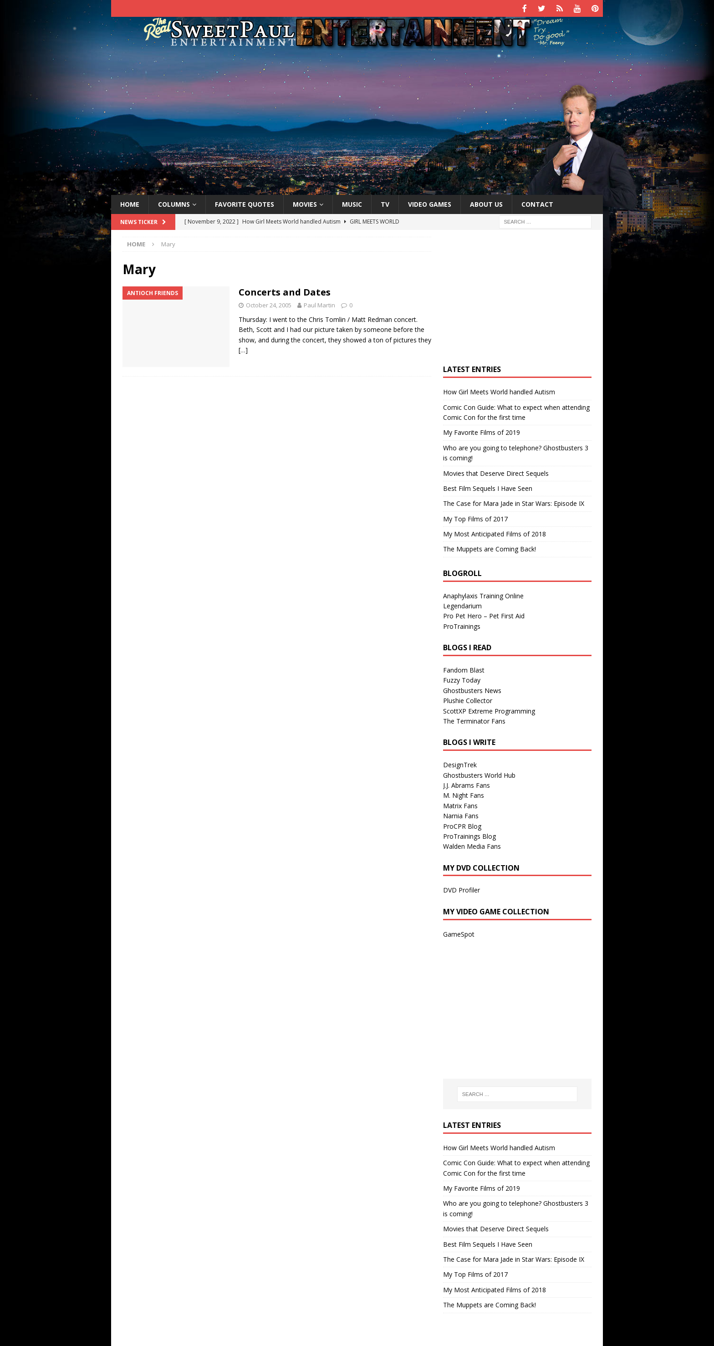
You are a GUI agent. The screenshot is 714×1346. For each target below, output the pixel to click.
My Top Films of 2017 (475, 517)
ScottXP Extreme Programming (489, 709)
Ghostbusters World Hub (479, 774)
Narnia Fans (461, 815)
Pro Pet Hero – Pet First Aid (484, 615)
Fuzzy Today (461, 679)
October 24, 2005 (268, 304)
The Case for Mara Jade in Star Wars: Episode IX (513, 502)
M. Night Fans (463, 794)
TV (385, 203)
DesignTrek (460, 764)
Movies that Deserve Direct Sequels (496, 472)
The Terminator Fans (474, 720)
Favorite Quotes (244, 203)
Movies (305, 203)
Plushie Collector (467, 699)
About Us (486, 203)
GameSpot (458, 932)
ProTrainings (461, 625)
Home (129, 203)
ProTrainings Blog (469, 835)
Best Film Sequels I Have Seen (487, 487)
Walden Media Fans (472, 845)
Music (352, 203)
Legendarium (462, 605)
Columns (174, 203)
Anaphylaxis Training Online (483, 594)
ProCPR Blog (462, 825)
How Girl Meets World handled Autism (499, 391)
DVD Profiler (461, 889)
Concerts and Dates (285, 291)
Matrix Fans (460, 804)
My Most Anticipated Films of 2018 (494, 533)
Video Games (429, 203)
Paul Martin (319, 304)
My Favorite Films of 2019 (481, 431)
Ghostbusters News (472, 689)
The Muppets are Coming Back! (489, 548)
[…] (243, 349)
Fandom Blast (463, 669)
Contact (537, 203)
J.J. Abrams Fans (466, 784)
